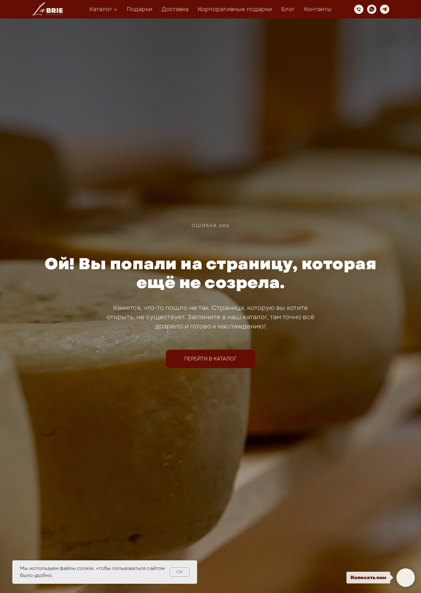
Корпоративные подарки (235, 9)
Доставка (175, 9)
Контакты (318, 9)
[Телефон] (358, 9)
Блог (288, 9)
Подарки (139, 9)
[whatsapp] (371, 9)
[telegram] (384, 9)
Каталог (100, 9)
